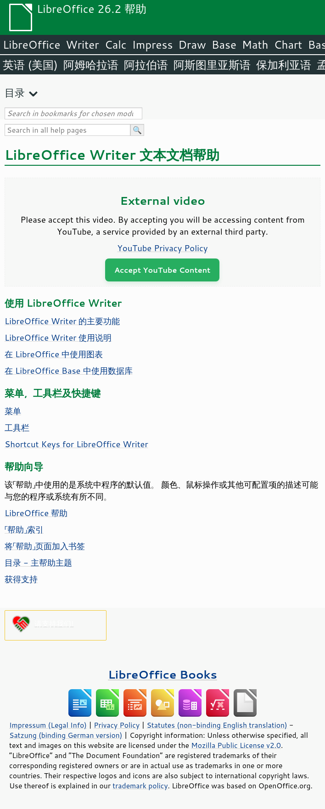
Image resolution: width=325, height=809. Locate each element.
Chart (288, 44)
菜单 (13, 411)
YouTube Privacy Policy (163, 248)
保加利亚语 (283, 65)
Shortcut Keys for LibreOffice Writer (76, 444)
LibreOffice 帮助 (36, 513)
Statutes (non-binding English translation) (216, 725)
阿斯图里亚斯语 (212, 65)
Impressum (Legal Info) (48, 725)
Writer (82, 44)
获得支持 (21, 579)
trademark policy (140, 786)
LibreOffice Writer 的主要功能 (62, 321)
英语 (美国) (30, 65)
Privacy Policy (117, 725)
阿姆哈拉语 (90, 65)
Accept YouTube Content (162, 269)
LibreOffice (31, 44)
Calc (116, 44)
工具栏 (17, 427)
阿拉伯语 (146, 65)
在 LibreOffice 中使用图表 (54, 354)
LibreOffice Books (162, 674)
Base (224, 44)
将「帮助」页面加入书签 (45, 546)
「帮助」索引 (24, 529)
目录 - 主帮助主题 (38, 562)
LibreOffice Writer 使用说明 (58, 337)
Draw (192, 44)
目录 (15, 92)
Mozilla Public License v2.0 (236, 745)
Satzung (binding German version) (66, 735)
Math (255, 44)
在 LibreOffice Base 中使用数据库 (69, 370)
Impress (152, 44)
